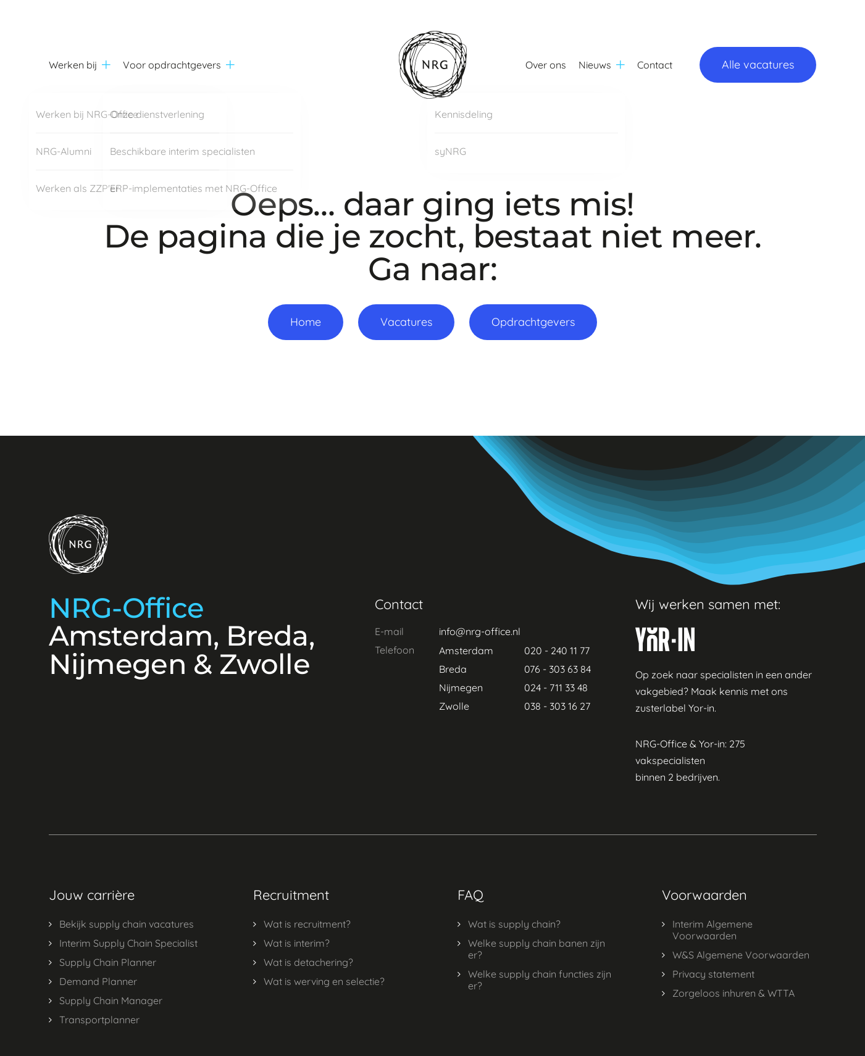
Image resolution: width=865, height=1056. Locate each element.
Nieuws (602, 65)
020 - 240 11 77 (557, 650)
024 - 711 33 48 (556, 687)
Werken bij (80, 65)
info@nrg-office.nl (479, 631)
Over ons (545, 65)
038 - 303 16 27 (557, 706)
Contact (654, 65)
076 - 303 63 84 (557, 669)
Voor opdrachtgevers (179, 65)
